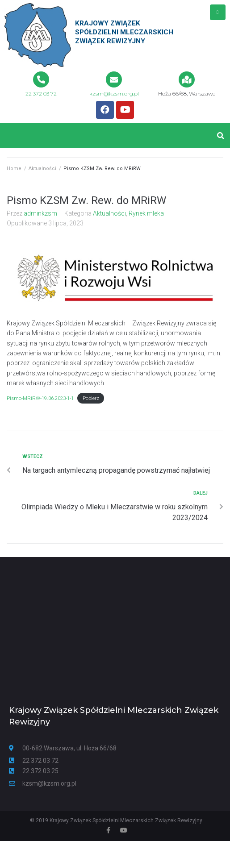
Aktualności (42, 168)
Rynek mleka (146, 213)
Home (14, 168)
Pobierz (91, 398)
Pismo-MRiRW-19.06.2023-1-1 (40, 398)
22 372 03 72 (41, 93)
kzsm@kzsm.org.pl (114, 93)
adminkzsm (40, 213)
